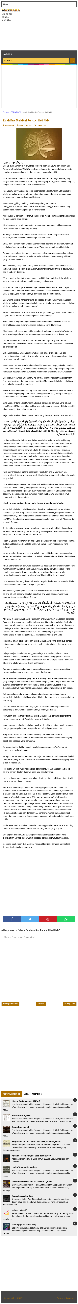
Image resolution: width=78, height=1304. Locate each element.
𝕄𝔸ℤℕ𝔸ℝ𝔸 (19, 1298)
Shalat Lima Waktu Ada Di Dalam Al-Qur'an (32, 1182)
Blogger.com (70, 1298)
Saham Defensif (19, 1210)
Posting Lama (70, 1004)
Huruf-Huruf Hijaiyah (21, 1115)
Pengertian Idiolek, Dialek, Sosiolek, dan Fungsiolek (36, 1141)
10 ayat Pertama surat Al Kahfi (26, 1101)
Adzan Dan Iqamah (20, 1127)
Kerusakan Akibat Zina (22, 1196)
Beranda (41, 1004)
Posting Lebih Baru (10, 1004)
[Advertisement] (50, 28)
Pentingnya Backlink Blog (24, 1225)
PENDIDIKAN (41, 125)
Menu (8, 53)
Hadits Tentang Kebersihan (24, 1167)
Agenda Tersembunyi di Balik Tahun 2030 (31, 1156)
